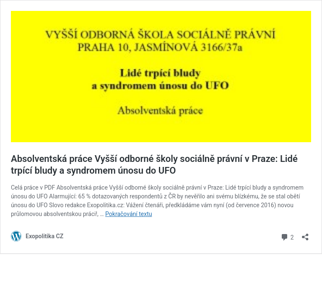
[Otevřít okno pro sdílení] (305, 234)
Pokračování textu (128, 214)
